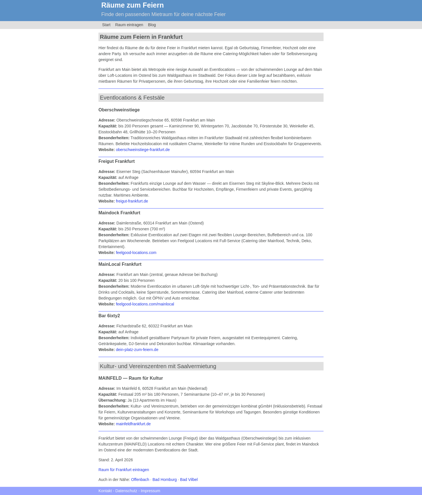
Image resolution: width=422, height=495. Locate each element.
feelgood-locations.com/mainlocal (145, 304)
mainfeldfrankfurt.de (133, 424)
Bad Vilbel (189, 479)
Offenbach (140, 479)
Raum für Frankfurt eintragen (123, 469)
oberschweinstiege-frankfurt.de (143, 149)
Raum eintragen (129, 24)
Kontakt (105, 491)
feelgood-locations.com (136, 252)
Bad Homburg (164, 479)
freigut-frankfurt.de (132, 201)
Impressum (150, 491)
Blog (152, 24)
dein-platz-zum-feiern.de (137, 349)
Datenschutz (126, 491)
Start (106, 24)
